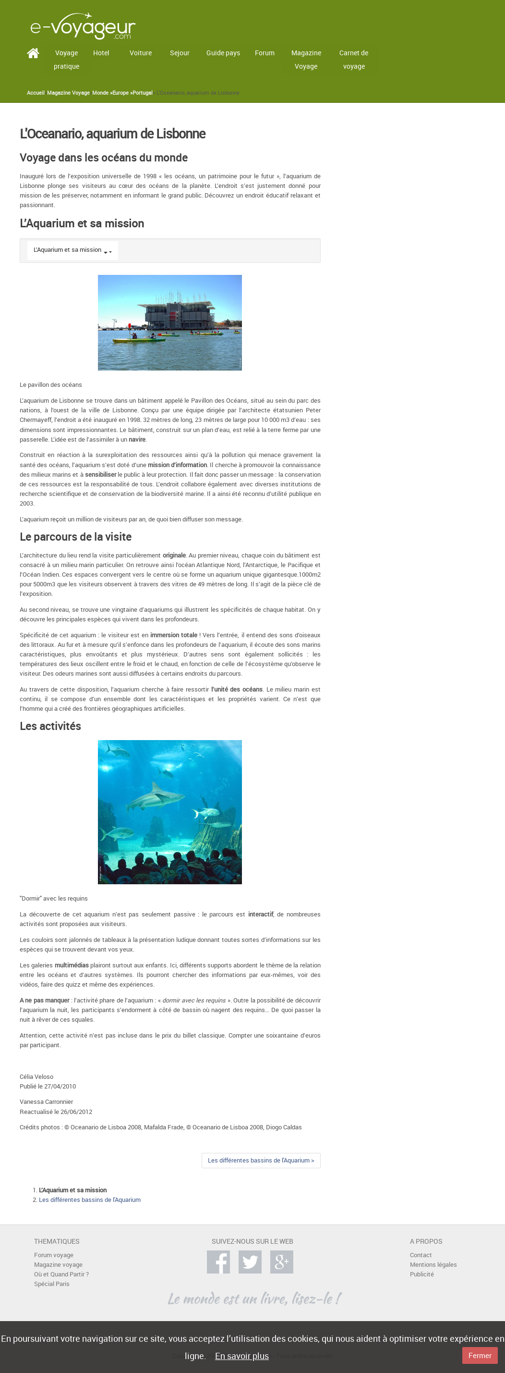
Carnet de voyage (353, 59)
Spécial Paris (52, 1284)
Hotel (101, 52)
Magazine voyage (58, 1265)
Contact (421, 1255)
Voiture (141, 52)
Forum (265, 52)
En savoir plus (242, 1355)
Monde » (102, 92)
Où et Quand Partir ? (61, 1274)
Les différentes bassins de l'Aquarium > (261, 1160)
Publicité (422, 1274)
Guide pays (223, 52)
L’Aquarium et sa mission (67, 250)
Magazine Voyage (306, 59)
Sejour (180, 52)
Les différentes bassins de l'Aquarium (90, 1200)
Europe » (122, 92)
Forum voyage (53, 1255)
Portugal (142, 92)
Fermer (480, 1355)
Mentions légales (433, 1265)
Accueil (36, 92)
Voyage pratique (66, 59)
